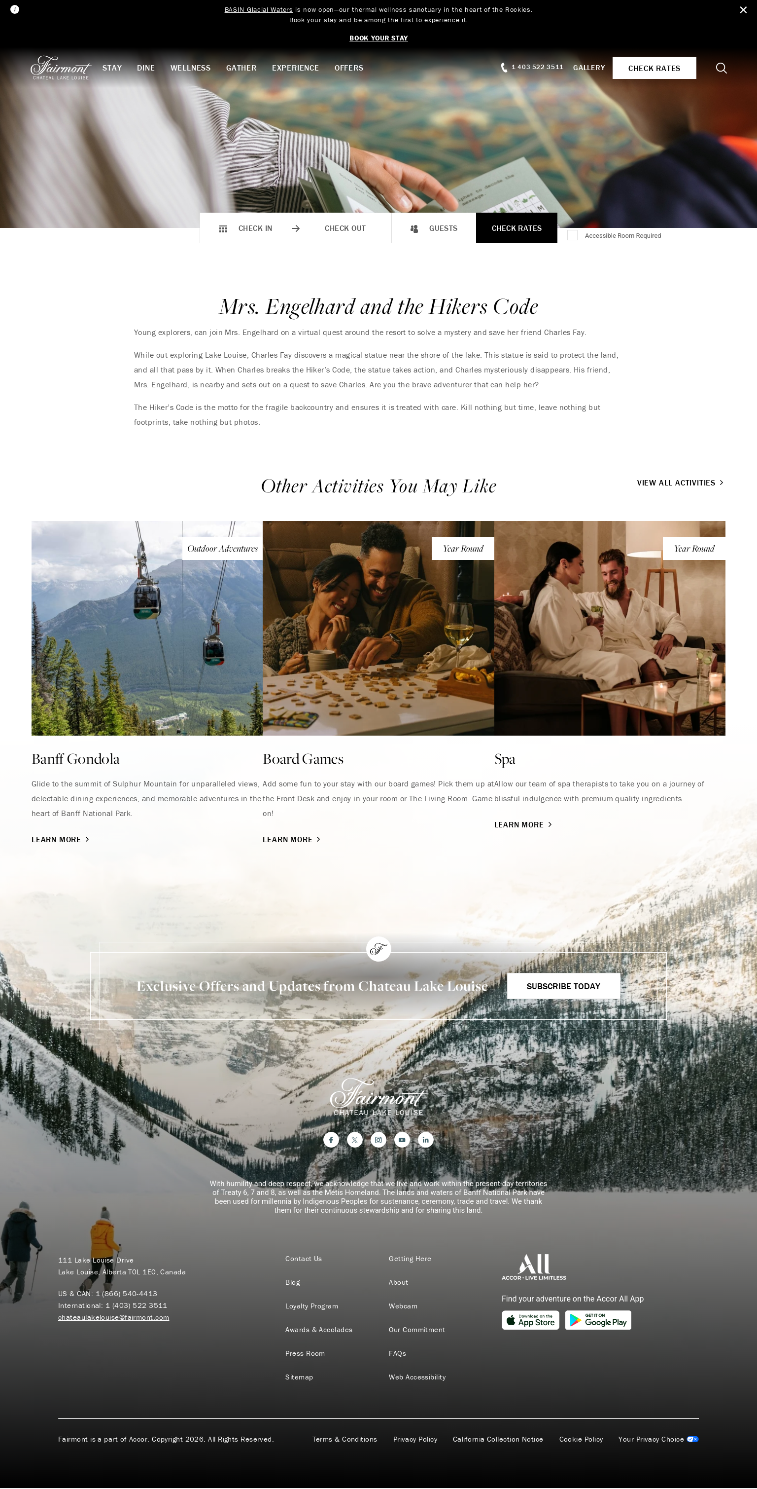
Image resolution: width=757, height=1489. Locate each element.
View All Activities (681, 482)
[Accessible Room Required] (573, 236)
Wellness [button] (192, 68)
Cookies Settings (659, 1440)
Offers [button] (351, 68)
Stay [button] (114, 68)
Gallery (587, 67)
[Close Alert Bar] (743, 10)
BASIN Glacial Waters (258, 9)
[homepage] (68, 67)
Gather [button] (244, 68)
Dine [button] (148, 68)
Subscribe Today (563, 986)
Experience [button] (298, 68)
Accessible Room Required (623, 235)
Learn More (61, 839)
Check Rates (517, 228)
